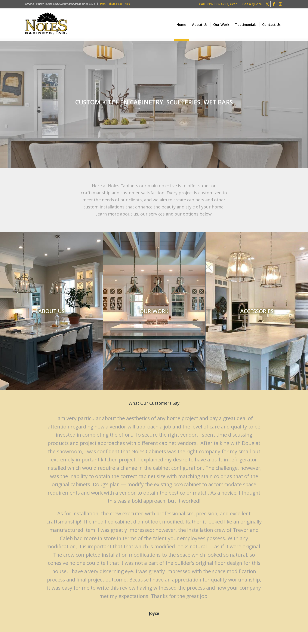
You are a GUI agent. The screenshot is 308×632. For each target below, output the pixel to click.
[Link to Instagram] (280, 4)
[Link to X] (267, 4)
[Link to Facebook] (274, 4)
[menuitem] (218, 4)
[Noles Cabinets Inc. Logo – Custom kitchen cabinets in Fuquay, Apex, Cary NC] (46, 25)
